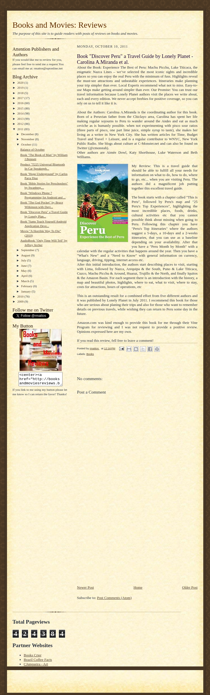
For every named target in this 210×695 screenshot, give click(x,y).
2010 (20, 296)
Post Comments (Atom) (114, 598)
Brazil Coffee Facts (38, 659)
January (26, 291)
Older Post (189, 587)
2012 (20, 123)
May (24, 270)
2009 (20, 301)
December (28, 134)
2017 (20, 98)
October (26, 144)
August (26, 255)
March (25, 281)
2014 (20, 113)
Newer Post (85, 587)
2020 (20, 82)
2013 (20, 118)
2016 (20, 103)
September (28, 250)
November (28, 139)
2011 (20, 129)
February (27, 286)
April (24, 275)
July (24, 260)
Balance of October (32, 149)
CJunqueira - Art (36, 664)
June (24, 265)
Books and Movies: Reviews (60, 24)
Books (90, 353)
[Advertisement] (119, 546)
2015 (20, 108)
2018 (20, 93)
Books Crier (32, 655)
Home (137, 587)
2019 (20, 87)
